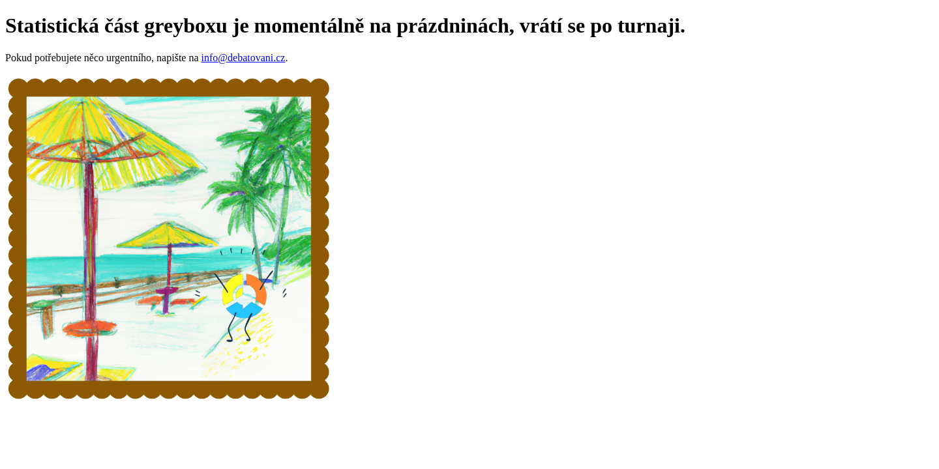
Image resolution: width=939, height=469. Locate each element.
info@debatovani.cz (243, 57)
